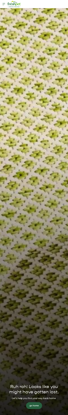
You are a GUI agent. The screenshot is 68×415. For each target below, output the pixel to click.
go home (34, 405)
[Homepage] (14, 4)
